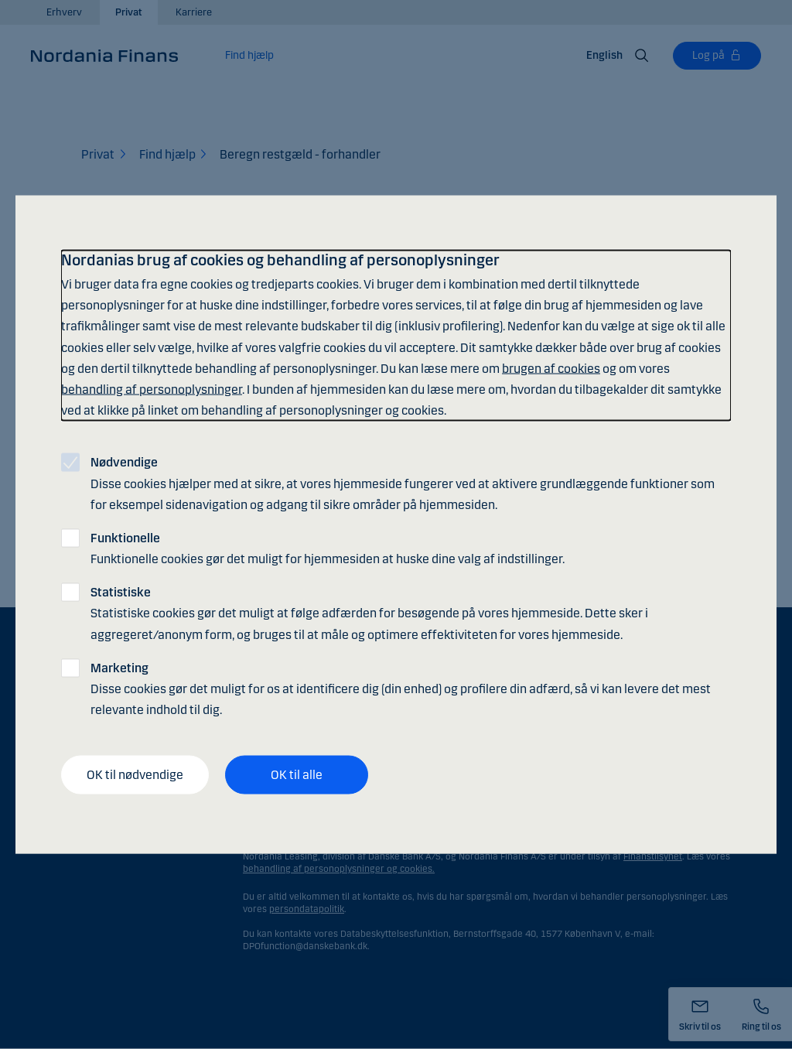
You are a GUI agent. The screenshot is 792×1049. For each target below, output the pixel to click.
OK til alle (297, 774)
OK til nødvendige (135, 774)
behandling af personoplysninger (151, 388)
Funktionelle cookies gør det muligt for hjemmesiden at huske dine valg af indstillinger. (327, 548)
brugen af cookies (551, 367)
